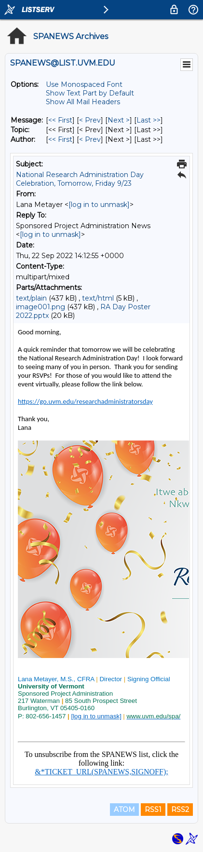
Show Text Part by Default (90, 93)
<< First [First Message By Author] (60, 139)
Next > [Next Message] (119, 120)
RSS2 (180, 809)
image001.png (40, 306)
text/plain (31, 298)
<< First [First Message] (60, 120)
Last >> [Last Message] (148, 120)
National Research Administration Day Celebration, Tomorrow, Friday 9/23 (80, 179)
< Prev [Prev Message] (90, 120)
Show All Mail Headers (83, 101)
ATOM (124, 809)
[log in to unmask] (99, 204)
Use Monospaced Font (84, 84)
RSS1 (153, 809)
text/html (98, 298)
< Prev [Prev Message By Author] (90, 139)
